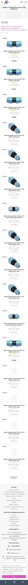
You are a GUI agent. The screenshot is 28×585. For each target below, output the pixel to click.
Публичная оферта (14, 525)
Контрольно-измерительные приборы (14, 494)
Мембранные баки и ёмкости (14, 496)
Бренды (14, 523)
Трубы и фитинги (14, 504)
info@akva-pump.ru (15, 553)
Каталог (14, 487)
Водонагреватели (14, 490)
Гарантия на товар (14, 521)
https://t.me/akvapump (15, 549)
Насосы (14, 498)
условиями (5, 567)
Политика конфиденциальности (14, 512)
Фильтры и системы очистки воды (14, 506)
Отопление (14, 508)
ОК (14, 576)
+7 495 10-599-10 (15, 546)
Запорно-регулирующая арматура (14, 492)
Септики (14, 502)
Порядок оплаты (14, 517)
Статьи (14, 515)
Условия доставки (14, 519)
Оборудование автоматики (14, 500)
